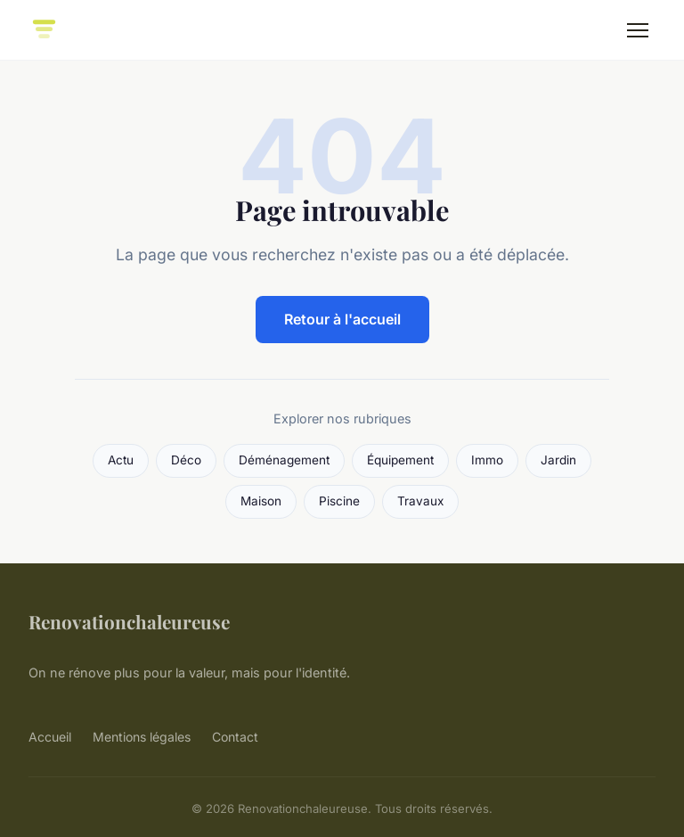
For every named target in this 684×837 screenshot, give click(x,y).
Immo (487, 460)
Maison (260, 501)
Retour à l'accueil (342, 319)
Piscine (339, 501)
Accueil (49, 736)
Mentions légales (142, 736)
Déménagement (284, 460)
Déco (186, 460)
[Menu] (638, 30)
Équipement (400, 460)
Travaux (420, 501)
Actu (121, 460)
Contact (235, 736)
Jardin (558, 460)
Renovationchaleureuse (129, 621)
